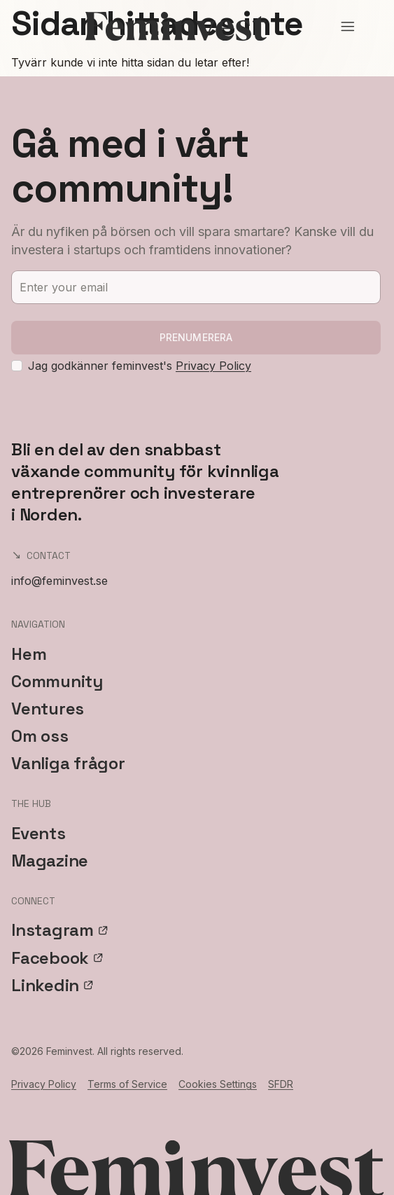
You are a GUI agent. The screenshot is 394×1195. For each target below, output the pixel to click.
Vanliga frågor (68, 763)
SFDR (280, 1084)
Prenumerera (196, 337)
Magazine (49, 860)
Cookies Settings (217, 1084)
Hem (28, 654)
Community (57, 681)
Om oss (40, 736)
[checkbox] (16, 366)
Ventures (47, 708)
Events (38, 833)
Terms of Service (127, 1084)
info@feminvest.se (59, 581)
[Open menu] (347, 26)
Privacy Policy (213, 366)
